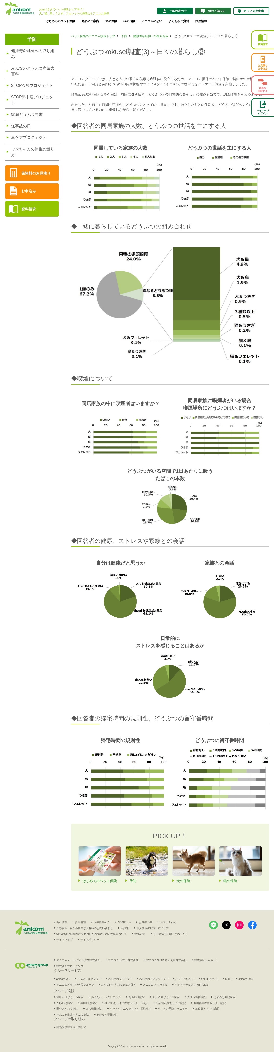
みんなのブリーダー (120, 978)
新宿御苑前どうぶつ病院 (171, 1003)
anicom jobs (245, 978)
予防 (32, 39)
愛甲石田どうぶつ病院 (69, 997)
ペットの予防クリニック (172, 1008)
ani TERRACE (209, 978)
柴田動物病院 (88, 1003)
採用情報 (201, 21)
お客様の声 (145, 922)
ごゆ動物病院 (64, 1003)
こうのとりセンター (89, 978)
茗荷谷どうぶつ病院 (207, 1008)
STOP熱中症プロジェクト (32, 100)
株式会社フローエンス (69, 966)
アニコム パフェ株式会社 (123, 960)
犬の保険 (111, 21)
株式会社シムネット (206, 960)
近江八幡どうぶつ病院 (166, 997)
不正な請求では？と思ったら (170, 933)
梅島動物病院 (137, 997)
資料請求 (28, 209)
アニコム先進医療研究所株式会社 (166, 960)
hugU (228, 978)
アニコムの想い (152, 21)
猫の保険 (129, 21)
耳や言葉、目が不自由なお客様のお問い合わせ (84, 928)
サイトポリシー (89, 939)
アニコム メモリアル (155, 984)
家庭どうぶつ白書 (27, 114)
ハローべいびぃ (184, 978)
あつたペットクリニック (106, 997)
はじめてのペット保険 (60, 21)
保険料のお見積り (36, 173)
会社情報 (61, 922)
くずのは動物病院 (224, 997)
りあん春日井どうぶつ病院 (72, 1014)
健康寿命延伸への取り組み (32, 54)
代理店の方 (124, 922)
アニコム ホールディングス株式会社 (78, 960)
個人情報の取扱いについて (153, 928)
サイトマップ (64, 939)
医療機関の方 (102, 922)
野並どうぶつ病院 (67, 1008)
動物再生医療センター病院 (210, 1003)
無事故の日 (21, 126)
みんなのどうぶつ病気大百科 (32, 71)
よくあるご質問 (178, 21)
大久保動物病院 (196, 997)
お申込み (28, 191)
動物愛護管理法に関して (71, 1027)
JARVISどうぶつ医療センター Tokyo (126, 1003)
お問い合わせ (168, 922)
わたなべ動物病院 (107, 1014)
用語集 (125, 928)
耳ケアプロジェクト (28, 137)
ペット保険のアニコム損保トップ (93, 36)
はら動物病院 (94, 1008)
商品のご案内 (90, 21)
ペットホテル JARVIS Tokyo (191, 984)
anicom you (63, 978)
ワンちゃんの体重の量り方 (32, 152)
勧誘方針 (139, 933)
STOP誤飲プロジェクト (32, 85)
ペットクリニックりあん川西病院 (130, 1008)
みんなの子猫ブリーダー (154, 978)
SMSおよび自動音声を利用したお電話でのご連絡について (91, 933)
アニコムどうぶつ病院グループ (75, 984)
